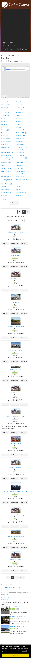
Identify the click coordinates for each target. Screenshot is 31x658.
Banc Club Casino (15, 444)
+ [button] (3, 68)
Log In (4, 43)
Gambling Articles (22, 49)
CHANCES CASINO (6, 597)
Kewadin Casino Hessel (17, 616)
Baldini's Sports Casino (15, 350)
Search (15, 203)
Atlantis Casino (15, 255)
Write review (24, 243)
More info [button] (24, 651)
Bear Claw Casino (15, 559)
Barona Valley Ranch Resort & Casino (15, 491)
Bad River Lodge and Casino (15, 326)
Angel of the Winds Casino (18, 607)
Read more (5, 243)
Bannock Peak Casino (15, 467)
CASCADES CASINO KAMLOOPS (11, 587)
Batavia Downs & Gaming (15, 515)
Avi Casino (15, 302)
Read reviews (14, 243)
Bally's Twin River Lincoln (15, 416)
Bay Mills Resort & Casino (15, 536)
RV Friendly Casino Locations (11, 46)
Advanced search (15, 206)
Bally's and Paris (15, 369)
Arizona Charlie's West (15, 232)
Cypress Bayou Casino (17, 626)
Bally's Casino (15, 393)
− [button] (3, 70)
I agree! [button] (15, 655)
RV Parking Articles (8, 49)
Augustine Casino (15, 279)
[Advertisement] (15, 25)
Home (11, 43)
